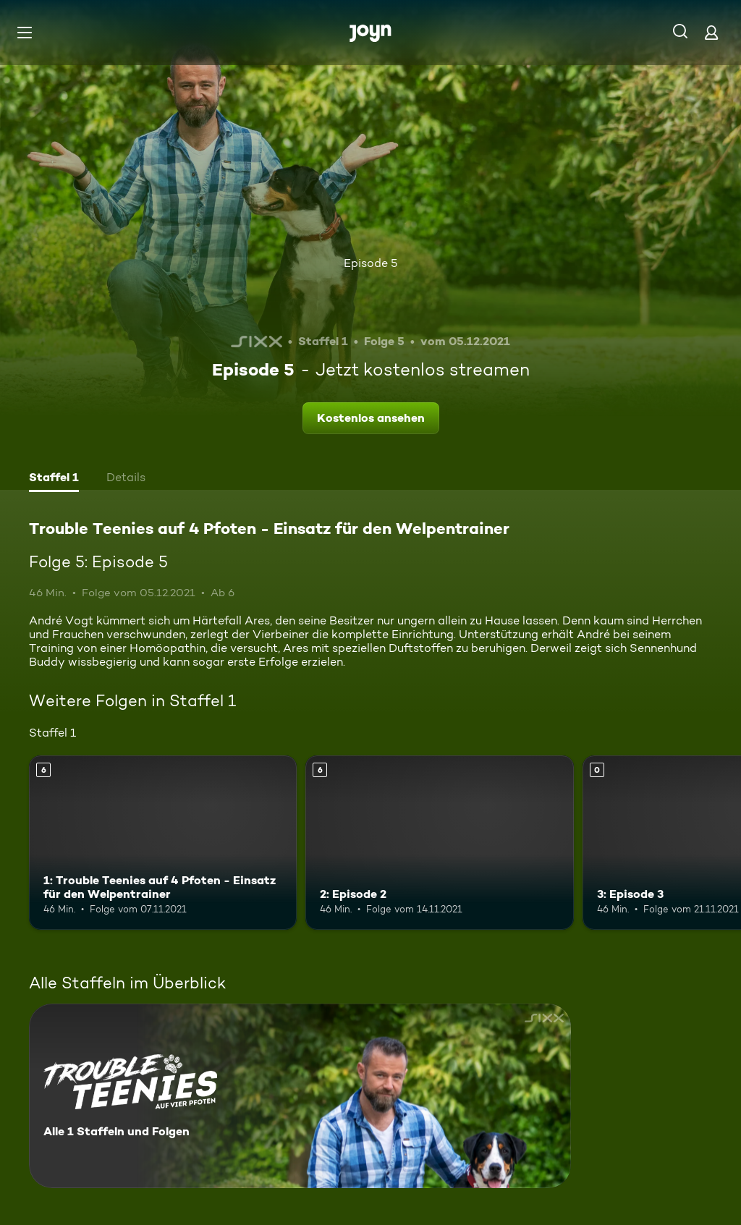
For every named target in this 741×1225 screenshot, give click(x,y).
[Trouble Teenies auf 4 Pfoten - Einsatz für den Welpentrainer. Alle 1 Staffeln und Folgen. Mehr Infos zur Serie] (300, 1096)
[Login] (711, 32)
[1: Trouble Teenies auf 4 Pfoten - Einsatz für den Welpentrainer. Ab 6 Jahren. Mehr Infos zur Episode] (163, 842)
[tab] (54, 479)
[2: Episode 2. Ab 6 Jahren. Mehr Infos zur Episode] (439, 842)
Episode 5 (370, 263)
